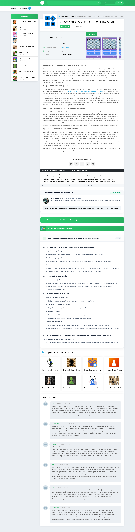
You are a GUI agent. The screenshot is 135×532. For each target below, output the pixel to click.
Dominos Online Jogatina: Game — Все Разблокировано (85, 91)
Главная (14, 8)
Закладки (77, 26)
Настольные (66, 47)
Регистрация (109, 2)
